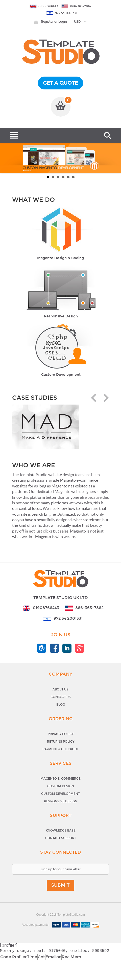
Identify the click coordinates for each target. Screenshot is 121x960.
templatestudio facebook (54, 648)
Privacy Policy (61, 734)
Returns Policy (60, 741)
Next (104, 398)
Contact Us (61, 697)
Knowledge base (61, 830)
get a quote (60, 83)
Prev (95, 398)
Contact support (60, 838)
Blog (60, 704)
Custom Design (60, 786)
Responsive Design (60, 801)
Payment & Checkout (60, 749)
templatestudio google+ (79, 648)
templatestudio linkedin (66, 648)
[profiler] (8, 945)
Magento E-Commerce (60, 778)
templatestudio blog (41, 648)
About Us (60, 689)
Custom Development (60, 794)
